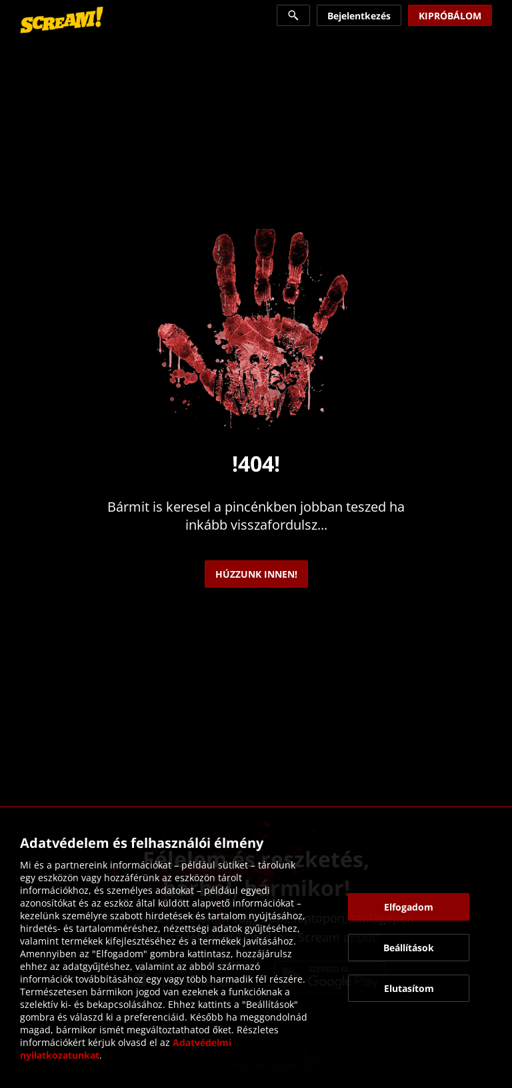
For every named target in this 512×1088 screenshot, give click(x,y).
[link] (61, 20)
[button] (409, 907)
